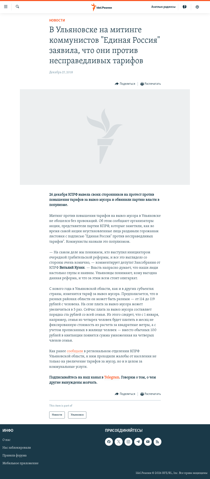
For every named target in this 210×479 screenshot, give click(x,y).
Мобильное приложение (20, 463)
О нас (6, 440)
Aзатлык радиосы (163, 7)
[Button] (125, 84)
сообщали (75, 351)
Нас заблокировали (16, 448)
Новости (57, 21)
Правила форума (14, 455)
